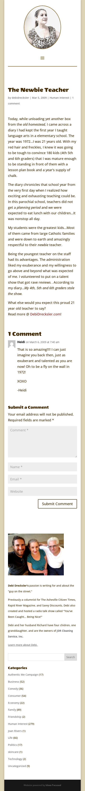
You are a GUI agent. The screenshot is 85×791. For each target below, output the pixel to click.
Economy (13, 703)
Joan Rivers (15, 731)
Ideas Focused (53, 785)
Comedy (13, 688)
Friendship (14, 717)
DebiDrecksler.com (45, 314)
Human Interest (59, 97)
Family (12, 709)
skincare (13, 752)
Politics (12, 745)
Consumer (14, 696)
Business (13, 681)
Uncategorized (17, 766)
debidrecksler (20, 97)
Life (10, 738)
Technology (15, 759)
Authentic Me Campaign (23, 674)
